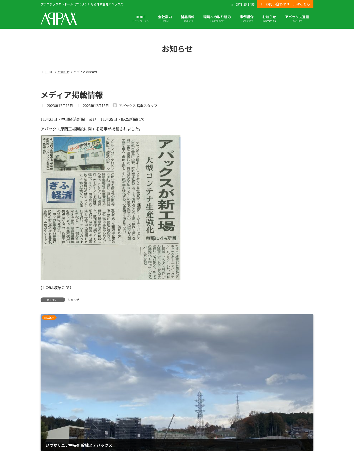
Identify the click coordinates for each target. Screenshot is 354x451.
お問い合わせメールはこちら (285, 3)
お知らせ (73, 299)
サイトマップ (51, 425)
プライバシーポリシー (58, 411)
